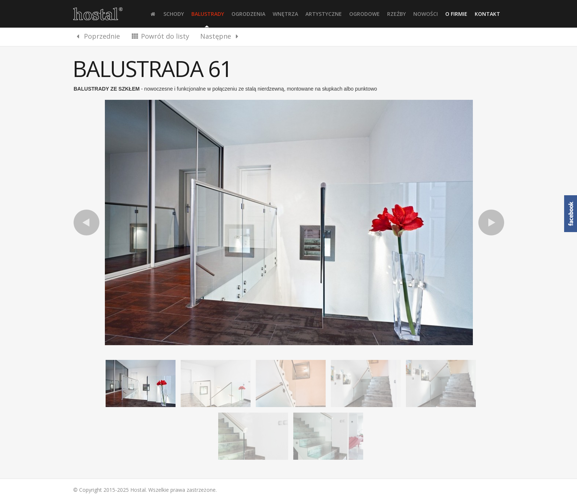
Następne (220, 36)
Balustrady (207, 13)
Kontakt (487, 13)
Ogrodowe (364, 13)
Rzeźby (396, 13)
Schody (173, 13)
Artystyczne (323, 13)
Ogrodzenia (248, 13)
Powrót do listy (160, 36)
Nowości (425, 13)
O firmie (456, 13)
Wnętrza (285, 13)
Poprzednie (97, 36)
